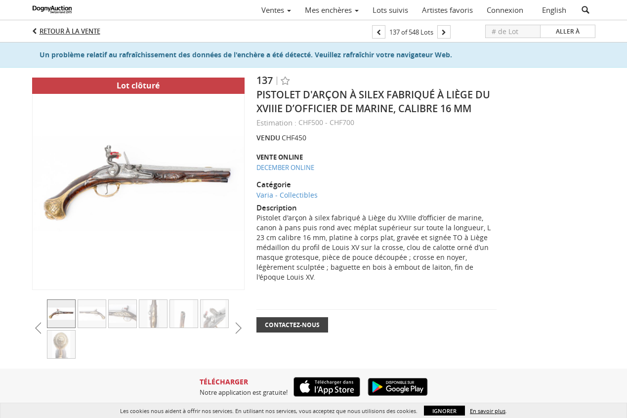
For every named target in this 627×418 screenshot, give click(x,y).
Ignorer (444, 411)
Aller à (568, 31)
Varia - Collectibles (287, 195)
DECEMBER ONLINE (285, 167)
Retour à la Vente (70, 31)
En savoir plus (487, 411)
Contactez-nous (292, 325)
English (554, 10)
